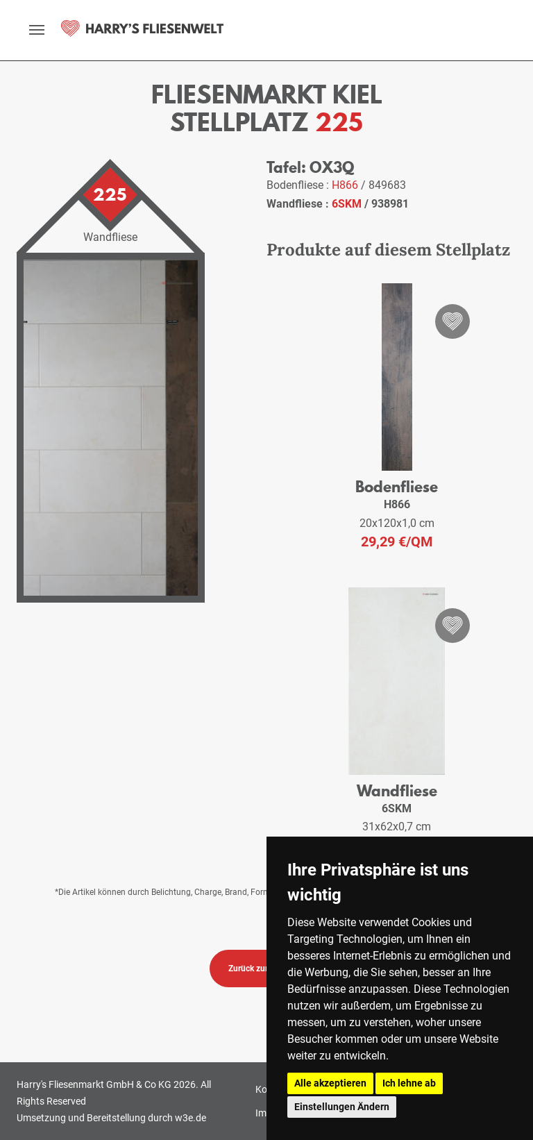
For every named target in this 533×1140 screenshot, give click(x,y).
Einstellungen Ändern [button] (341, 1106)
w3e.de (190, 1117)
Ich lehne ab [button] (409, 1083)
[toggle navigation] (36, 29)
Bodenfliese (396, 486)
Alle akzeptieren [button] (330, 1083)
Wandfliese (397, 790)
